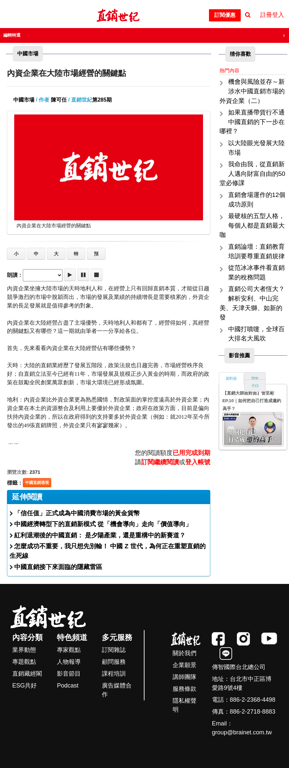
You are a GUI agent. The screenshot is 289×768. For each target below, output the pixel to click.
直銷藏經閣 (27, 673)
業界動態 (24, 650)
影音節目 (69, 673)
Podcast (67, 685)
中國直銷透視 (37, 482)
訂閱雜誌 (114, 650)
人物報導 (69, 661)
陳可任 (59, 100)
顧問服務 (114, 661)
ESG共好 (24, 685)
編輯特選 (12, 35)
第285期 (102, 100)
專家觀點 (69, 650)
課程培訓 (114, 673)
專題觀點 (24, 661)
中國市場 (23, 100)
